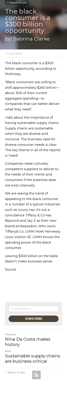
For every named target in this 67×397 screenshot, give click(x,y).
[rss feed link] (36, 375)
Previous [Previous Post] (10, 334)
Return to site (17, 2)
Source (10, 269)
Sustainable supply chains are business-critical (32, 358)
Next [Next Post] (8, 351)
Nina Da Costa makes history (27, 342)
